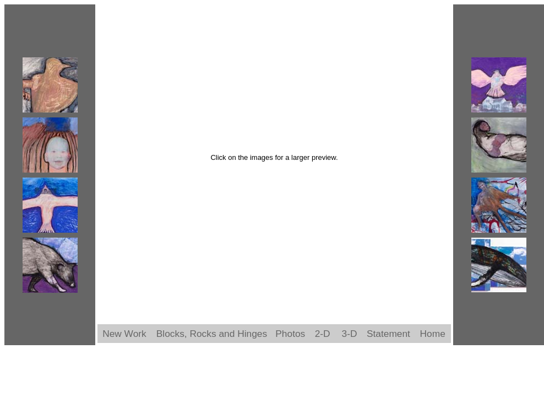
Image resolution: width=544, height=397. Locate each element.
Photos (290, 333)
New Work (124, 333)
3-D (349, 333)
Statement (388, 333)
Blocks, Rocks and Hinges (211, 333)
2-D (322, 333)
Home (432, 333)
